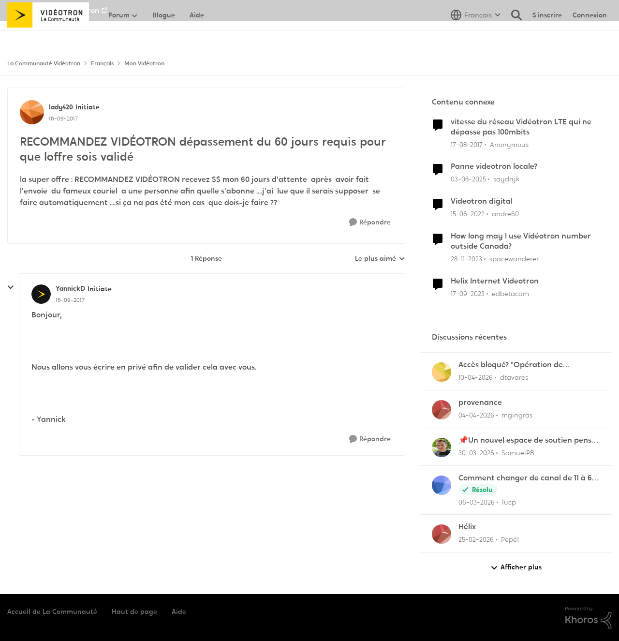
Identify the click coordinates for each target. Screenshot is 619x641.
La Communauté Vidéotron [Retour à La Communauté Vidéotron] (43, 63)
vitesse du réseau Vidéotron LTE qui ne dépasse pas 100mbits (521, 127)
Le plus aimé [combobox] (380, 259)
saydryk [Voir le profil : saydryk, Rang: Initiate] (506, 179)
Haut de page (134, 611)
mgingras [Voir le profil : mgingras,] (516, 415)
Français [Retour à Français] (102, 63)
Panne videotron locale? (494, 166)
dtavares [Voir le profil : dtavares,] (514, 377)
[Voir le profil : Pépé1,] (441, 534)
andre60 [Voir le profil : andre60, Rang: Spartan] (505, 213)
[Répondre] (370, 222)
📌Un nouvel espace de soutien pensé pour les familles (527, 440)
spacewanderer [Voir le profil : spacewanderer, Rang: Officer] (514, 258)
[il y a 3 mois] (475, 378)
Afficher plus (516, 567)
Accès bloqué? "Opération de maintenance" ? (510, 365)
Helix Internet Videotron (495, 281)
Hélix (467, 527)
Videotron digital (482, 201)
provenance (480, 402)
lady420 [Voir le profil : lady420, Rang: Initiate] (61, 107)
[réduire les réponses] (10, 287)
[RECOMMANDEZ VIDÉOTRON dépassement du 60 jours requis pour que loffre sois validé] (70, 300)
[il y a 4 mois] (476, 453)
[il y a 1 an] (468, 179)
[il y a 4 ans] (468, 214)
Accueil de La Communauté (52, 611)
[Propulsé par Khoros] (588, 618)
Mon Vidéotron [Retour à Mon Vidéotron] (144, 63)
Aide (179, 611)
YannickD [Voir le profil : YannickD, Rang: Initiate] (70, 288)
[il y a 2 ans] (466, 259)
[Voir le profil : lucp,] (441, 485)
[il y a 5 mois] (476, 540)
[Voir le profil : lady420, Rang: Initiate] (32, 112)
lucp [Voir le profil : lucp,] (509, 501)
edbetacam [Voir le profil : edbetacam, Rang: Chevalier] (510, 293)
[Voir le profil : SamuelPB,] (441, 447)
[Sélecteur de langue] (475, 36)
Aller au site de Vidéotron (53, 10)
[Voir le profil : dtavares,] (441, 372)
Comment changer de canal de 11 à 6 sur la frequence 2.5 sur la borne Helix (526, 478)
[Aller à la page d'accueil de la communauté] (48, 36)
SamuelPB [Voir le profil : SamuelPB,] (517, 452)
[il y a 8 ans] (467, 144)
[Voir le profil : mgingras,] (441, 409)
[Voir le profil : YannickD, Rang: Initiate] (41, 294)
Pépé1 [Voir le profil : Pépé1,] (510, 539)
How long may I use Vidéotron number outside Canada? (521, 241)
